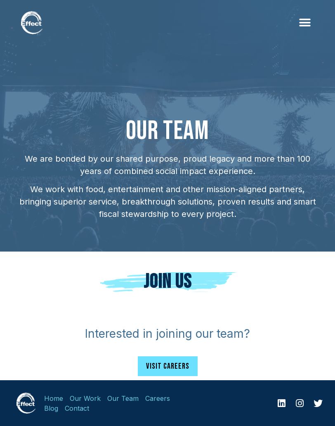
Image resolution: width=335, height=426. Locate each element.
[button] (304, 23)
